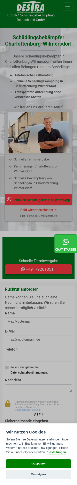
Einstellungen (56, 452)
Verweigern (38, 474)
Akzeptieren (38, 463)
